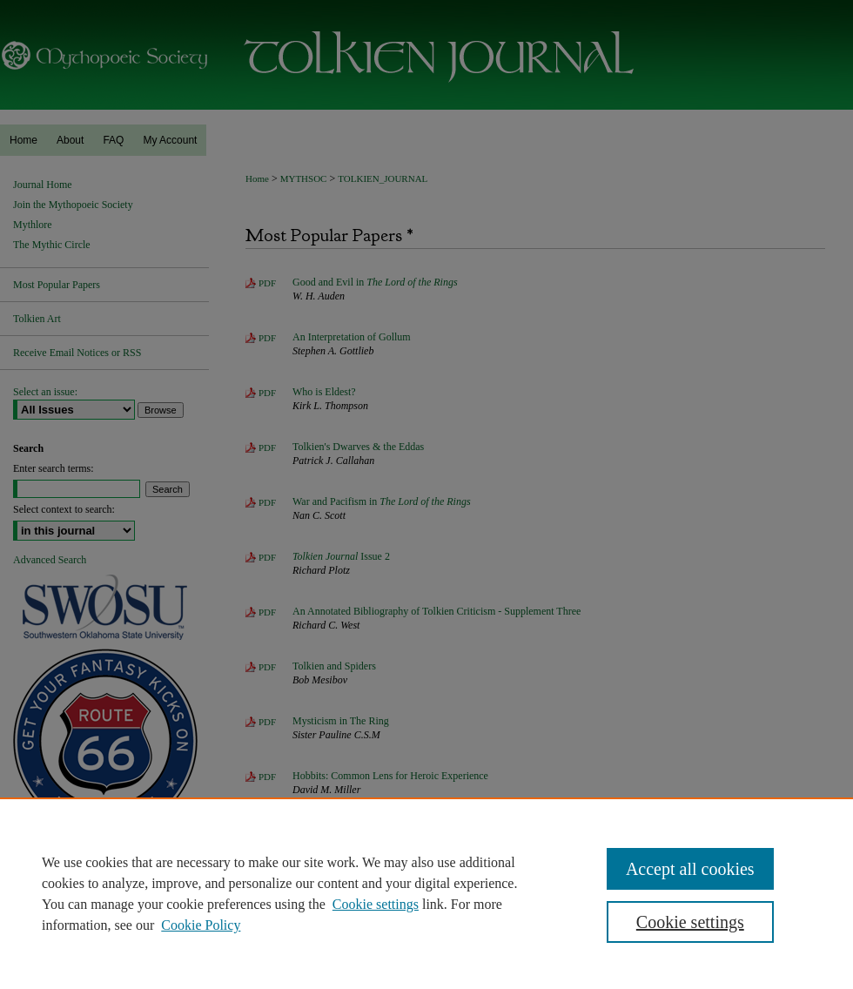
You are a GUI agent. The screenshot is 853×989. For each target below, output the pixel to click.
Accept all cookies (690, 868)
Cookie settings (375, 904)
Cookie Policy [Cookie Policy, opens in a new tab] (200, 925)
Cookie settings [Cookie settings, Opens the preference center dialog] (690, 922)
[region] (426, 893)
